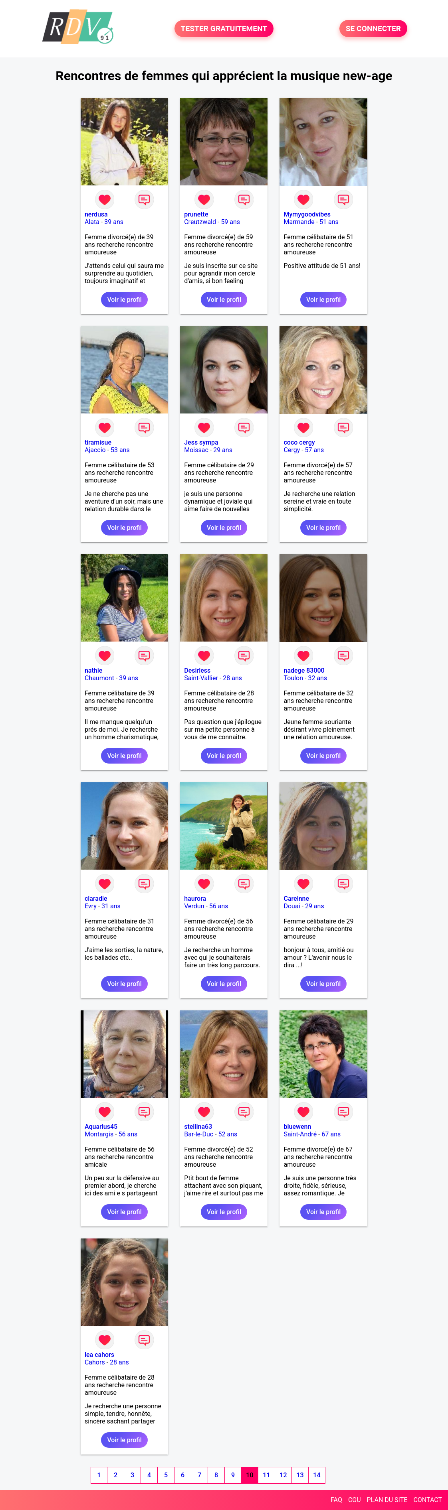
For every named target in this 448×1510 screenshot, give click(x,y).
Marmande (298, 222)
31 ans (111, 906)
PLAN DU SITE (387, 1500)
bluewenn (297, 1126)
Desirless (197, 670)
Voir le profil (124, 299)
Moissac (196, 450)
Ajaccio (95, 450)
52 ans (228, 1134)
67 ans (331, 1134)
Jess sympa (201, 442)
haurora (195, 898)
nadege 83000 (303, 670)
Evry (91, 906)
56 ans (218, 906)
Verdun (194, 906)
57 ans (314, 450)
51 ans (329, 222)
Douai (291, 906)
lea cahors (99, 1354)
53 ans (120, 450)
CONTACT (427, 1500)
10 (249, 1475)
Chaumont (99, 678)
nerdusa (96, 214)
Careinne (296, 898)
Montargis (99, 1134)
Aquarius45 (101, 1126)
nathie (93, 670)
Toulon (293, 678)
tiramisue (98, 442)
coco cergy (299, 442)
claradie (96, 898)
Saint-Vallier (201, 678)
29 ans (222, 450)
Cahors (95, 1362)
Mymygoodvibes (307, 214)
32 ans (317, 678)
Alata (92, 222)
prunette (196, 214)
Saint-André (300, 1134)
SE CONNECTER (373, 28)
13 (299, 1475)
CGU (354, 1500)
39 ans (113, 222)
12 (283, 1475)
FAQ (336, 1500)
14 (316, 1475)
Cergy (291, 450)
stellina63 (198, 1126)
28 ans (232, 678)
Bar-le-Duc (198, 1134)
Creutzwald (200, 222)
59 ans (230, 222)
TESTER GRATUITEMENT (224, 28)
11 (266, 1475)
